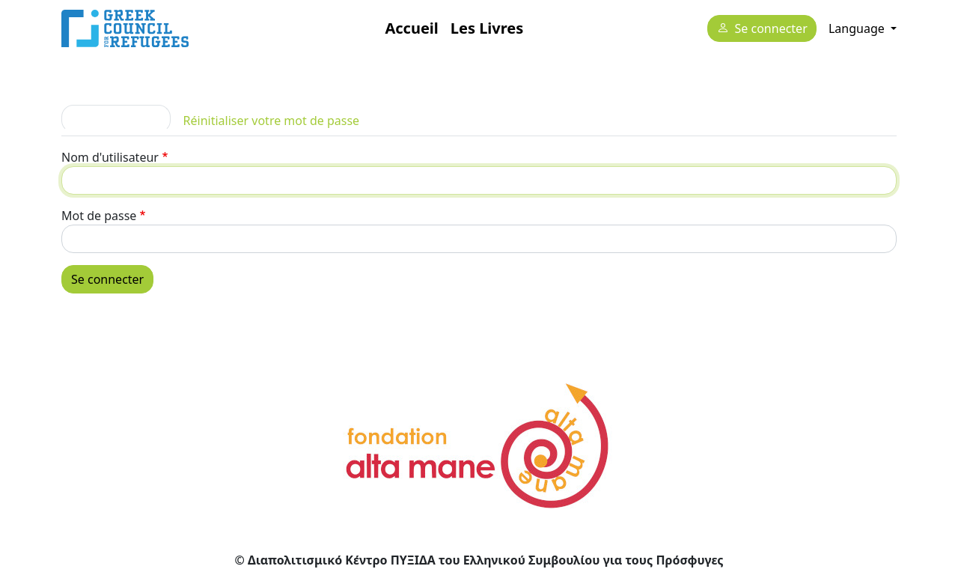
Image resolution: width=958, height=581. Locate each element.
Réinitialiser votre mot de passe (271, 120)
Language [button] (858, 28)
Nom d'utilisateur (110, 157)
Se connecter (771, 29)
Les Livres (487, 28)
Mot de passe (98, 215)
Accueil (411, 28)
